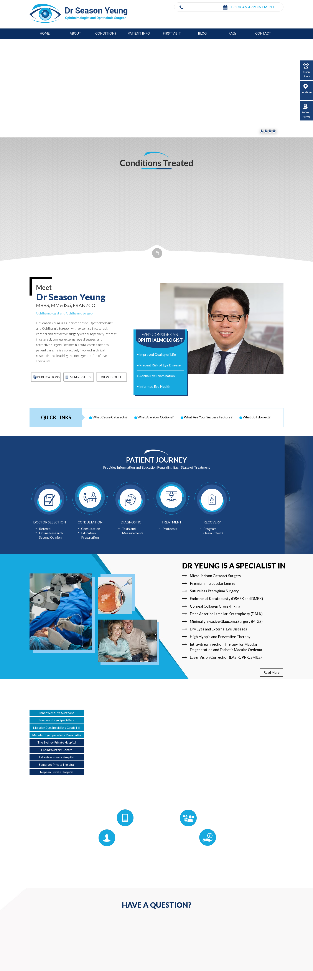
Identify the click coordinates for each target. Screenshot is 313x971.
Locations (306, 89)
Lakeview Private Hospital (56, 757)
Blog (202, 33)
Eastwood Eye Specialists (57, 720)
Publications (46, 377)
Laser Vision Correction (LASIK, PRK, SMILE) (222, 657)
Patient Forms (104, 817)
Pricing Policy (223, 837)
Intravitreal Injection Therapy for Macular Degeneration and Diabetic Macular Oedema (222, 647)
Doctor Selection (49, 522)
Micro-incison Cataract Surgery (211, 575)
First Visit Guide (86, 837)
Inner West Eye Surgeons (56, 713)
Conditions (105, 33)
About (75, 33)
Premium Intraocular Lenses (208, 583)
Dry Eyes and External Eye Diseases (214, 629)
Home (45, 33)
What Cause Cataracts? (109, 417)
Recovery (212, 522)
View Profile (111, 377)
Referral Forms (306, 111)
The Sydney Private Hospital (56, 742)
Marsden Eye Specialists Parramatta (56, 735)
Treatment (171, 522)
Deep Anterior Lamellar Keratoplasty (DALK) (222, 614)
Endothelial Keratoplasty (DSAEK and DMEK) (222, 598)
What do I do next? (256, 417)
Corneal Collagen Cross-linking (211, 606)
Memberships (78, 377)
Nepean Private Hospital (56, 772)
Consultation (90, 522)
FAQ (233, 33)
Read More (272, 672)
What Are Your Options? (155, 417)
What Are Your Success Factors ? (208, 417)
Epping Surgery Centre (56, 750)
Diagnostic (131, 522)
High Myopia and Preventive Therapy (216, 636)
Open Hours (306, 70)
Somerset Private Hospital (56, 764)
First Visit (172, 33)
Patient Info (139, 33)
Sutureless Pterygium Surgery (210, 591)
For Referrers (205, 818)
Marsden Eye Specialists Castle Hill (56, 727)
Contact (263, 33)
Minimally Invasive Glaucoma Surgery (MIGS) (222, 621)
